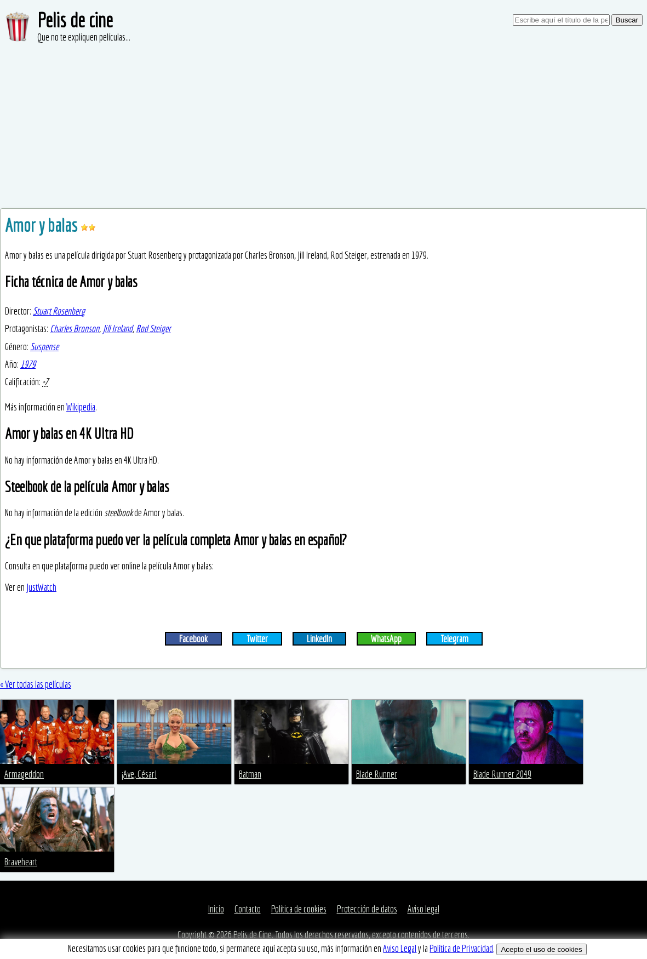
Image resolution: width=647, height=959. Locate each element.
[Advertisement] (323, 126)
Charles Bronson (74, 328)
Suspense (44, 346)
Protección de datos (367, 909)
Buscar (627, 20)
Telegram (454, 638)
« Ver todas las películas (35, 684)
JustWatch (41, 587)
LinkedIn (319, 638)
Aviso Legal (399, 948)
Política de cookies (299, 909)
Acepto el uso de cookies (541, 949)
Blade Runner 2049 (502, 774)
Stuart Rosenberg (59, 311)
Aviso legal (423, 909)
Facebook (193, 638)
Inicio (216, 909)
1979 (28, 364)
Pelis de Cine (252, 934)
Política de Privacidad (461, 948)
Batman (250, 774)
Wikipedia (80, 407)
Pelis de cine (75, 20)
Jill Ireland (117, 328)
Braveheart (20, 861)
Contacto (247, 909)
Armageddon (24, 774)
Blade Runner (376, 774)
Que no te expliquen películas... (83, 37)
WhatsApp (386, 638)
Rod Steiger (153, 328)
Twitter (257, 638)
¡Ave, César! (139, 774)
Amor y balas (43, 225)
